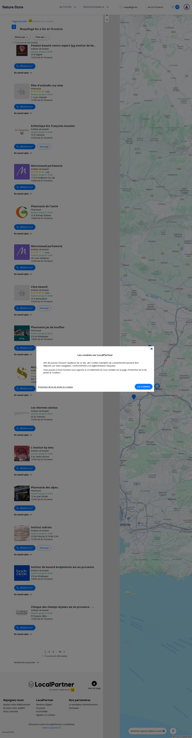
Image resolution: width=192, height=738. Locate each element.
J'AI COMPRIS (144, 386)
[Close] (152, 348)
